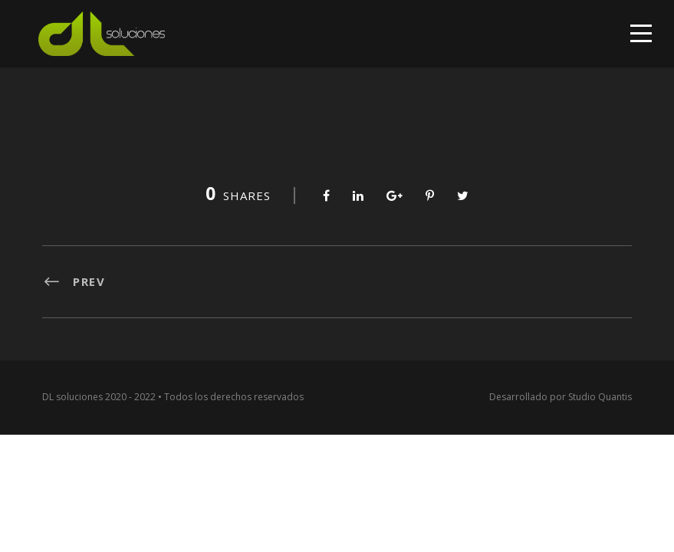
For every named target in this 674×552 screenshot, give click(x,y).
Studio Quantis (600, 396)
